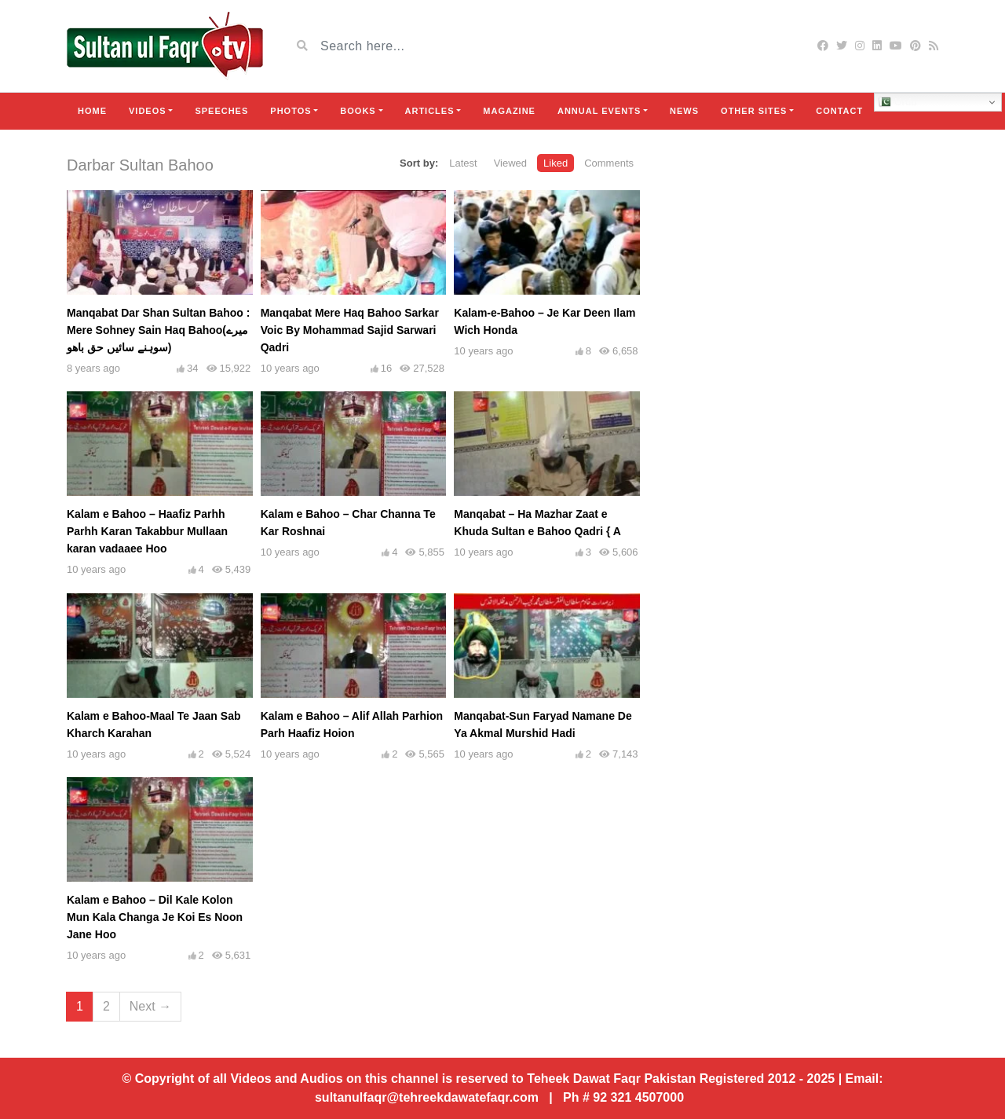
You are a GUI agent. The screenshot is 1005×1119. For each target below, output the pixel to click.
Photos (290, 111)
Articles (430, 111)
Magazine (509, 111)
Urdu (898, 102)
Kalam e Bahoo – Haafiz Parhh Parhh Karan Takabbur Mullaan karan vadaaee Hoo (147, 531)
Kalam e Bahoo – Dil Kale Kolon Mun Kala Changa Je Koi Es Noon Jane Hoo (155, 917)
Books (357, 111)
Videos (147, 111)
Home (92, 111)
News (684, 111)
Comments (609, 163)
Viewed (510, 163)
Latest (463, 163)
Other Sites (754, 111)
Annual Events (599, 111)
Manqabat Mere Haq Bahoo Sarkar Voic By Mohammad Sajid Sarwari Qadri (350, 330)
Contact (839, 111)
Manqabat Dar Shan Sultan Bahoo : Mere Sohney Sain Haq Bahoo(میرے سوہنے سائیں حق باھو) (158, 330)
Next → (150, 1006)
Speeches (221, 111)
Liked (555, 163)
